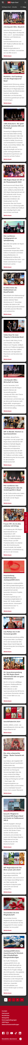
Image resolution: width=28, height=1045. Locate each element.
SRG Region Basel (6, 7)
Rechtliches (5, 1015)
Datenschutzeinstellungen (10, 1024)
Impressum (5, 1013)
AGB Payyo (5, 1022)
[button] (25, 2)
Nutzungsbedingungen (9, 1020)
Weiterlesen (7, 56)
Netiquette (5, 1018)
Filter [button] (23, 7)
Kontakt (4, 1011)
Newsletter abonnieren (12, 1039)
